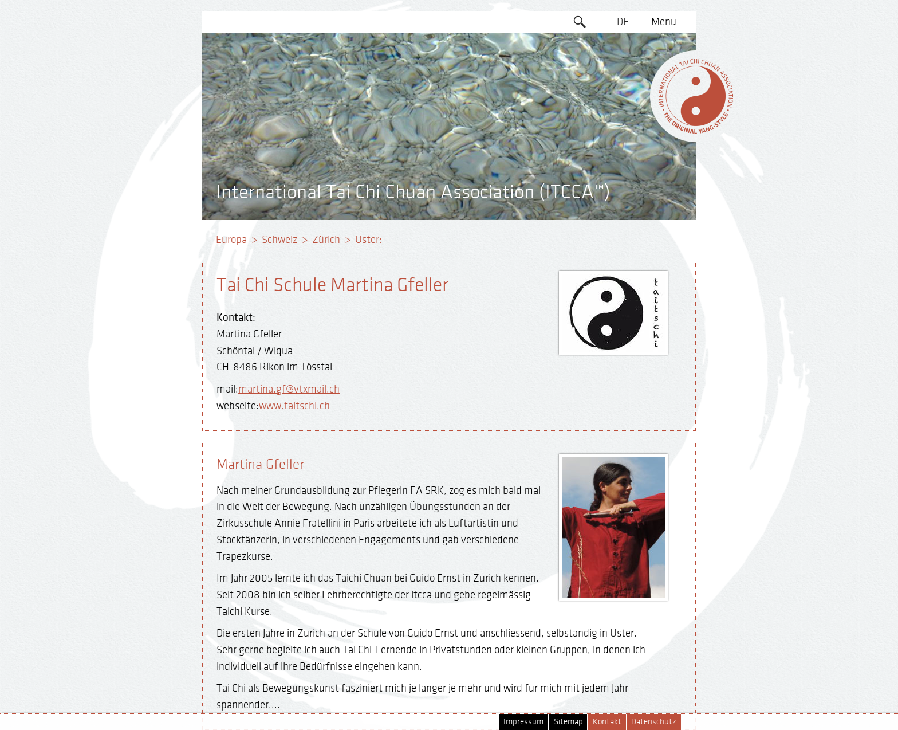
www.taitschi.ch (294, 405)
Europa (231, 239)
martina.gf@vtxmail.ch (289, 389)
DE (623, 22)
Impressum (523, 722)
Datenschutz (653, 722)
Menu (663, 22)
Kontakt (607, 722)
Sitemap (568, 722)
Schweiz (279, 239)
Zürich (326, 239)
